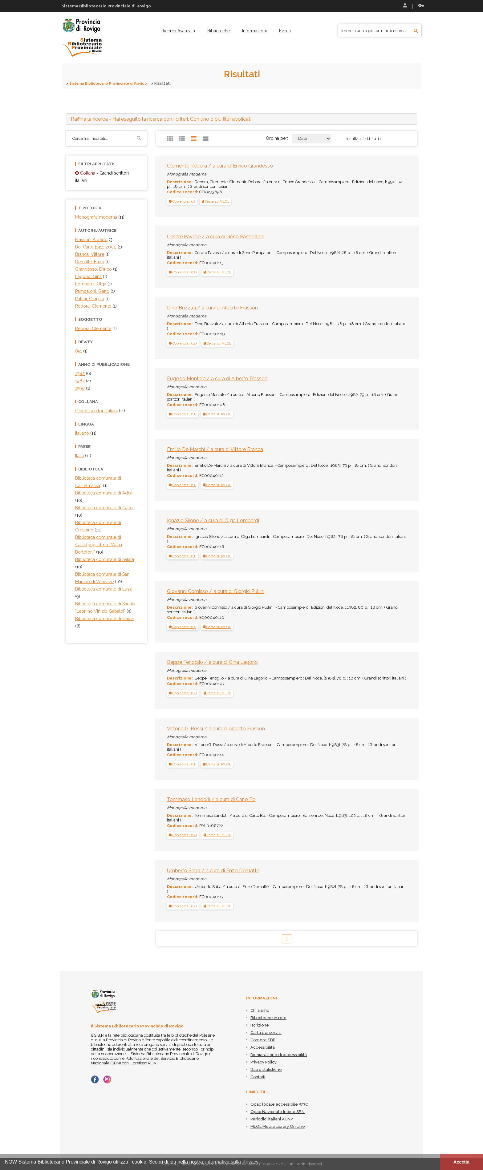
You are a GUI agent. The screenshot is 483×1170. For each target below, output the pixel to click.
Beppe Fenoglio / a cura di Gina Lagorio (212, 662)
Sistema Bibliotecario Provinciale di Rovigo (111, 83)
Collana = (86, 172)
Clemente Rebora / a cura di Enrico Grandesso (220, 165)
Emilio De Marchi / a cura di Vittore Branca (215, 449)
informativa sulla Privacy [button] (232, 1161)
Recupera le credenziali (421, 5)
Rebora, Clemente (93, 328)
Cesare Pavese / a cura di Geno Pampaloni (215, 236)
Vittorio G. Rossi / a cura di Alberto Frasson (216, 728)
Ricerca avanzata (178, 30)
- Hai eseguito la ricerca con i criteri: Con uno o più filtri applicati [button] (161, 119)
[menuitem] (178, 30)
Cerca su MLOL (215, 201)
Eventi (285, 30)
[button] (182, 201)
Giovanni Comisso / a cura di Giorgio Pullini (215, 591)
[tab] (241, 118)
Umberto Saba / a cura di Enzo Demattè (213, 870)
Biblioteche (218, 30)
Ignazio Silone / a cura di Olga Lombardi (213, 520)
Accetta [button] (461, 1162)
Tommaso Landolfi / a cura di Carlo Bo (211, 799)
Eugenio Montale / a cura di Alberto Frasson (217, 378)
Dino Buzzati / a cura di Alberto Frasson (212, 307)
